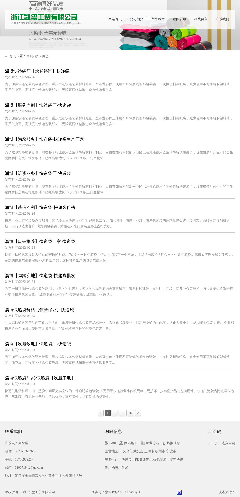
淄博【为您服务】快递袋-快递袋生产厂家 (44, 139)
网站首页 (115, 19)
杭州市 (160, 451)
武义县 (138, 451)
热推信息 (41, 56)
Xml (113, 443)
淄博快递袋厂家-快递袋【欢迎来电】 (40, 378)
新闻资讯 (179, 19)
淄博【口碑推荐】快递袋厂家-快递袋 (40, 241)
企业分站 (152, 443)
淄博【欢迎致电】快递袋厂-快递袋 (38, 344)
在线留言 (201, 19)
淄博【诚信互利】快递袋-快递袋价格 (40, 207)
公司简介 (136, 19)
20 (130, 413)
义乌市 (128, 451)
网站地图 (131, 443)
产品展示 (158, 19)
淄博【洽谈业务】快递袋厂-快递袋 (38, 173)
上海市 (149, 451)
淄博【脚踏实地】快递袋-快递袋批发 (40, 275)
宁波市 (171, 451)
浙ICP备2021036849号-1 (122, 492)
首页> (30, 56)
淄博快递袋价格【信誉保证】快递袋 (39, 310)
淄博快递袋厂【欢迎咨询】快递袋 (37, 71)
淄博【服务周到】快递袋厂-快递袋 (38, 105)
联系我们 (222, 19)
